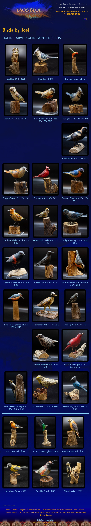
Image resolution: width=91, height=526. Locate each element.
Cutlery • (45, 510)
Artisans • (14, 510)
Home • (8, 510)
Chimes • (38, 510)
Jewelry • (82, 510)
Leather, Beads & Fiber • (14, 512)
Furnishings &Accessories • (64, 510)
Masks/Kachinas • (52, 512)
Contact (49, 515)
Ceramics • (31, 510)
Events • (43, 515)
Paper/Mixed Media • (37, 512)
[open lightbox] (16, 62)
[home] (28, 13)
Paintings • (26, 512)
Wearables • (81, 512)
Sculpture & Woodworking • (67, 512)
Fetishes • (51, 510)
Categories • (23, 510)
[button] (85, 19)
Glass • (76, 510)
